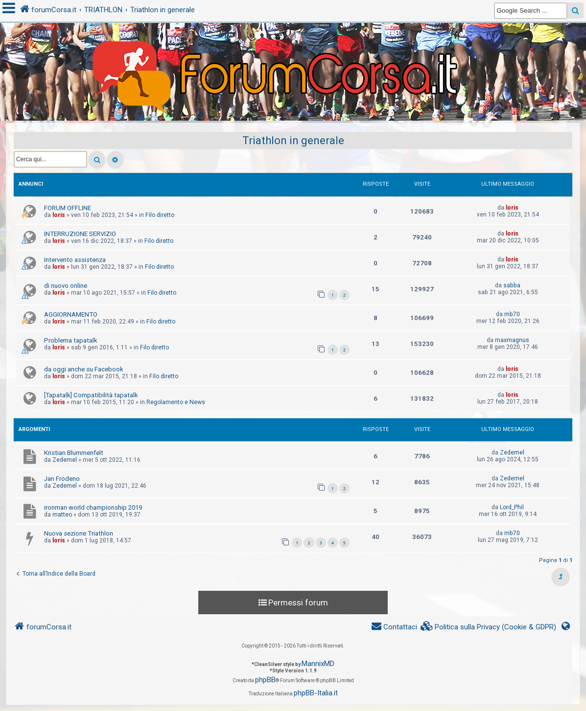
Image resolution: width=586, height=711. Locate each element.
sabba (511, 285)
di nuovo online (65, 285)
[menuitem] (489, 627)
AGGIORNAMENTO (70, 314)
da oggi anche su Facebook (83, 369)
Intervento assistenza (75, 259)
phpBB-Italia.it (316, 693)
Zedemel (64, 459)
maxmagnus (512, 340)
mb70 (512, 314)
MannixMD (318, 663)
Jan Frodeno (62, 478)
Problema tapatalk (70, 340)
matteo (62, 514)
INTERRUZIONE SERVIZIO (80, 233)
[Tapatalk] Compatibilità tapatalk (91, 395)
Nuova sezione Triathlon (78, 533)
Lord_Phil (512, 507)
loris (58, 215)
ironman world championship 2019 (93, 507)
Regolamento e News (175, 402)
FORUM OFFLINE (67, 208)
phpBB (265, 679)
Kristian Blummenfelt (73, 452)
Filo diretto (159, 215)
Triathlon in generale (293, 140)
